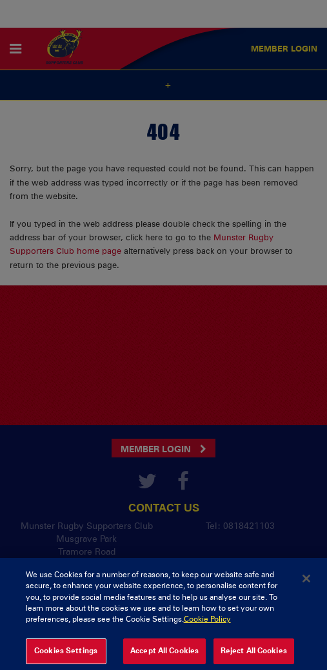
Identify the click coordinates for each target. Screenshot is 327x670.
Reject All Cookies (254, 654)
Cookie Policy (207, 622)
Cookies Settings (65, 654)
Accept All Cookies (164, 654)
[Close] (306, 582)
